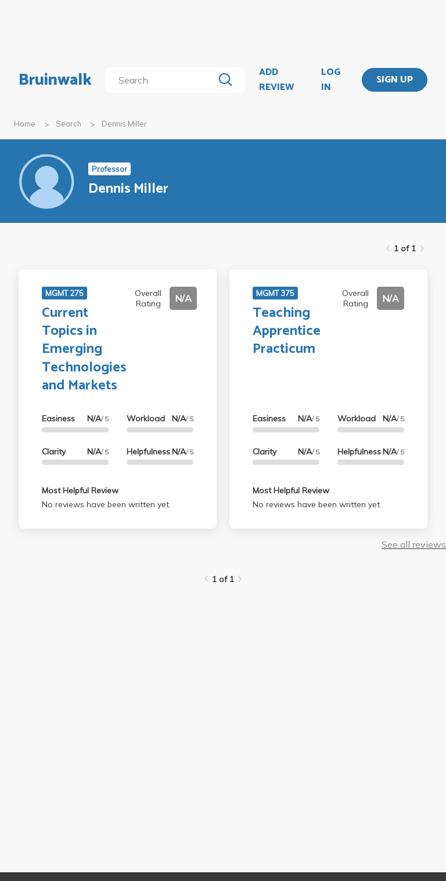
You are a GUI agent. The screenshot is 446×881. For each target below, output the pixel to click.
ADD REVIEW (276, 80)
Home (24, 123)
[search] (161, 80)
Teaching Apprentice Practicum (287, 331)
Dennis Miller (124, 123)
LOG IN (330, 80)
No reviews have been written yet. (106, 504)
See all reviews (414, 544)
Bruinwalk (55, 80)
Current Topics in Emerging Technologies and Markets (84, 349)
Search (68, 123)
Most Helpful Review (80, 490)
